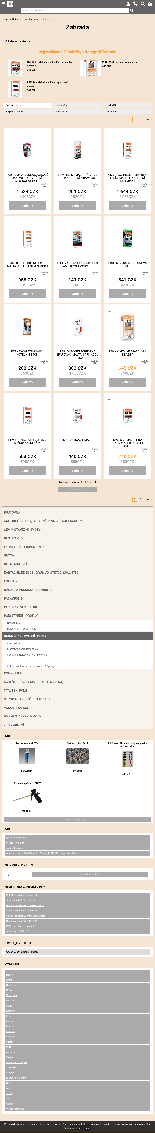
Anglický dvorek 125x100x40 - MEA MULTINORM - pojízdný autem (41, 853)
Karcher (10, 1010)
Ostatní (10, 1041)
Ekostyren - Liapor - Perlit (26, 547)
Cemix (9, 980)
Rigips (9, 1057)
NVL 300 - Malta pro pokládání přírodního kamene (127, 443)
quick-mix (11, 1052)
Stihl (8, 1083)
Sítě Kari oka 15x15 (77, 743)
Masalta (10, 1031)
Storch (9, 1088)
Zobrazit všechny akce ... (77, 819)
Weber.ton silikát (15, 842)
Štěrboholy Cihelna (16, 1078)
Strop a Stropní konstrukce (28, 699)
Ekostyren (11, 995)
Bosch (9, 974)
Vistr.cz (10, 1098)
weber (9, 1103)
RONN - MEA (13, 673)
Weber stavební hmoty (22, 716)
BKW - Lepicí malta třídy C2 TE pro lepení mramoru (77, 176)
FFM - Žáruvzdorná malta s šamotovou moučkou (77, 265)
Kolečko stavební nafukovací (21, 895)
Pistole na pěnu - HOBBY (27, 783)
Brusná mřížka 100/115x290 (21, 921)
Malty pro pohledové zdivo (22, 648)
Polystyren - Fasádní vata (21, 628)
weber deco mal (14, 848)
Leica (9, 1016)
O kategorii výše (15, 41)
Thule (9, 1093)
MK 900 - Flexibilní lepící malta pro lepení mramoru (27, 265)
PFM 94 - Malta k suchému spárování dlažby (27, 441)
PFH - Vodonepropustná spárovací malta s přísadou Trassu (77, 354)
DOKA (9, 990)
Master (10, 1036)
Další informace (72, 1128)
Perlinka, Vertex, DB (20, 607)
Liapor (9, 1021)
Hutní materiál (16, 564)
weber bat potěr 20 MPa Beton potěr (25, 915)
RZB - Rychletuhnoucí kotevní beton (27, 353)
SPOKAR (11, 1072)
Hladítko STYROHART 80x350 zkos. (25, 905)
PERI (8, 1047)
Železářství (14, 725)
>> (148, 119)
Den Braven (13, 538)
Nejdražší (111, 105)
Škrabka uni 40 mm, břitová (20, 900)
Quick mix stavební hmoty (25, 636)
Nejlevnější (61, 105)
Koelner (10, 581)
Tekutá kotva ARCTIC (27, 743)
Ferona (10, 1000)
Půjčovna (12, 512)
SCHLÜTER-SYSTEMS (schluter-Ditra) (33, 682)
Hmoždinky (13, 622)
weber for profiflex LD (17, 931)
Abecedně (111, 111)
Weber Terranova (15, 1109)
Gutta (9, 555)
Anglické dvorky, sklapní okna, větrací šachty (43, 521)
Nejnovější (61, 111)
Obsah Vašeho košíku (17, 952)
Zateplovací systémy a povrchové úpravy (30, 666)
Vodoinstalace (16, 708)
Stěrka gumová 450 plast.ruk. (22, 910)
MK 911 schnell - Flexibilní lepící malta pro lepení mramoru (127, 178)
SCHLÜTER (12, 1067)
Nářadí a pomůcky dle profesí (28, 590)
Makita (10, 1026)
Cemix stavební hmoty (22, 530)
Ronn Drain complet (16, 1062)
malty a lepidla (15, 643)
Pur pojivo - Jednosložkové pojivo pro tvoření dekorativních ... (27, 178)
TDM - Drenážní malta (77, 439)
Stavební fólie (15, 690)
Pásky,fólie (13, 598)
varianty (27, 205)
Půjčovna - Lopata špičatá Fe (21, 926)
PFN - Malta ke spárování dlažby (119, 62)
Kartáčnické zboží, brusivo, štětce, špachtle (41, 573)
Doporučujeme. (14, 105)
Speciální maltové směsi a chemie (27, 654)
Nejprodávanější (14, 111)
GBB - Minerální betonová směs (127, 265)
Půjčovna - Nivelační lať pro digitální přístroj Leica (127, 745)
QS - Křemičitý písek (17, 837)
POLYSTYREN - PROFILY (21, 616)
